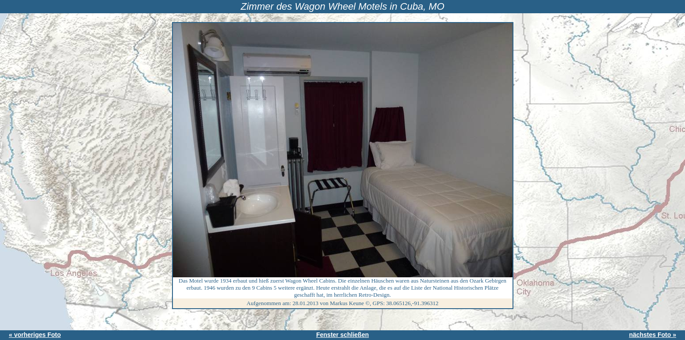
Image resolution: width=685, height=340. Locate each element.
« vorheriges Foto (35, 334)
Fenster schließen (342, 334)
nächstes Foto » (652, 334)
